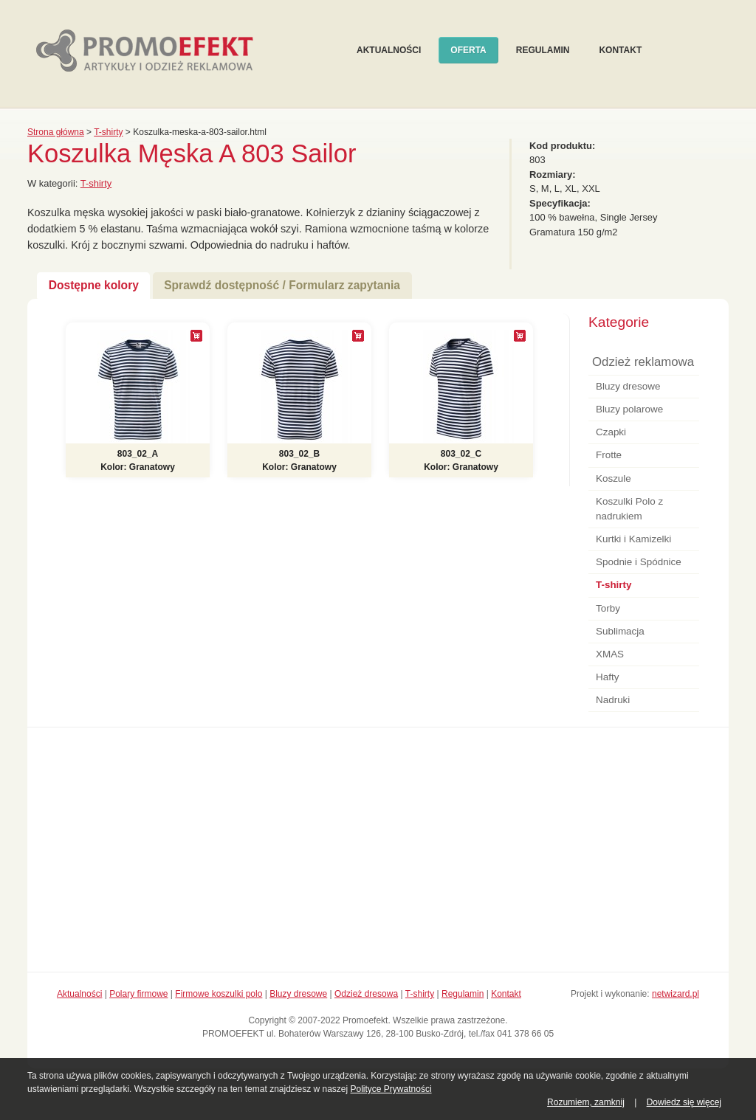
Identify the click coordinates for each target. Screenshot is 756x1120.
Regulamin (543, 50)
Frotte (609, 454)
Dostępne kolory (94, 285)
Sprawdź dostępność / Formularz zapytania (282, 285)
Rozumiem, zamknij (586, 1102)
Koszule (613, 478)
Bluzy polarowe (629, 409)
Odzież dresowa (366, 994)
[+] (196, 336)
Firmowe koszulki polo (218, 994)
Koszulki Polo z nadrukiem (629, 509)
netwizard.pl (675, 994)
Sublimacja (620, 631)
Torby (608, 608)
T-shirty (108, 132)
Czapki (611, 432)
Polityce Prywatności (391, 1089)
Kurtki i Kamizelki (633, 539)
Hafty (607, 676)
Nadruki (613, 699)
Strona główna (55, 132)
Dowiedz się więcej (684, 1102)
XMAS (610, 654)
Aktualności (389, 50)
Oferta (468, 50)
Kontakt (620, 50)
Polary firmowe (138, 994)
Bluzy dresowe (628, 386)
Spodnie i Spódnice (638, 561)
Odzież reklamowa (643, 362)
